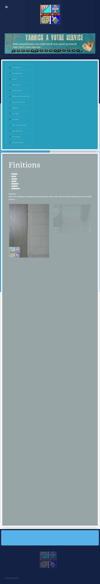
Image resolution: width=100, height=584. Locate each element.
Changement (17, 91)
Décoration (14, 174)
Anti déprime (17, 73)
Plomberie (14, 179)
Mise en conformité (19, 125)
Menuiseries (15, 183)
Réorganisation (17, 142)
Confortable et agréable (20, 96)
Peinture (13, 176)
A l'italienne (16, 67)
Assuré (14, 79)
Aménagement (15, 188)
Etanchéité (14, 186)
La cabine (15, 114)
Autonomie (16, 85)
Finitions (15, 108)
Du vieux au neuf (18, 102)
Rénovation (16, 137)
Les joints (15, 119)
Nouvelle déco (17, 131)
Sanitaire (13, 181)
